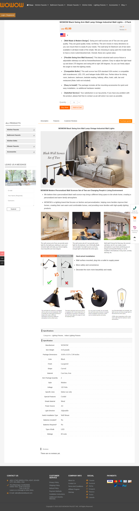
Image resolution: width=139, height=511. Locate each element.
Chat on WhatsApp (134, 210)
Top (134, 238)
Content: (20, 203)
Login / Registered (7, 15)
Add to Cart (77, 107)
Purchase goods (125, 121)
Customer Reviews (70, 121)
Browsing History (134, 229)
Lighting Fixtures (57, 335)
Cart (134, 219)
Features (56, 121)
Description (44, 121)
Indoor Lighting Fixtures (72, 335)
